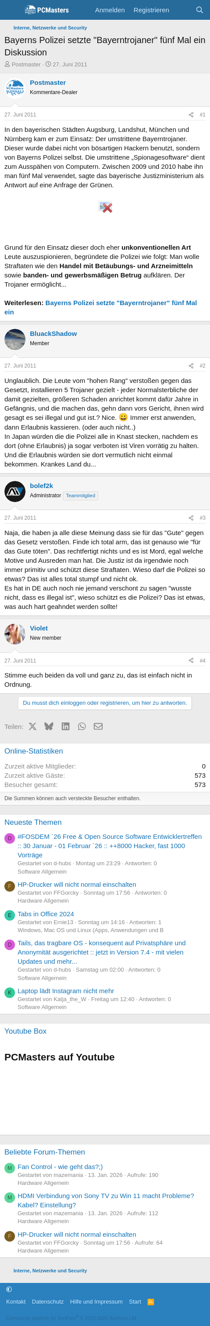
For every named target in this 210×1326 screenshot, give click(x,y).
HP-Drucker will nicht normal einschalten (77, 884)
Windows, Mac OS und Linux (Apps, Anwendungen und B (91, 930)
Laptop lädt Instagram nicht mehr (66, 990)
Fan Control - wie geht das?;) (60, 1166)
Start (135, 1301)
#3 (203, 518)
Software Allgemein (42, 871)
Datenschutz (48, 1301)
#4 (203, 661)
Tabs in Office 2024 (46, 914)
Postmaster (26, 64)
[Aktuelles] (182, 10)
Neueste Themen (33, 822)
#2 (203, 366)
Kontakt (16, 1301)
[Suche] (199, 10)
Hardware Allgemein (43, 900)
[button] (9, 1289)
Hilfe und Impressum (96, 1301)
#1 (203, 115)
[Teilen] (191, 115)
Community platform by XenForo (71, 1318)
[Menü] (12, 10)
